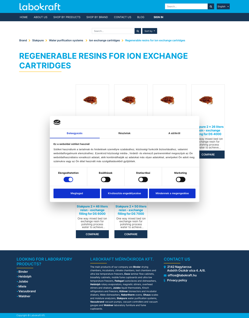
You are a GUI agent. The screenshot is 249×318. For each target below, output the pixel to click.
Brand (23, 40)
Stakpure (38, 40)
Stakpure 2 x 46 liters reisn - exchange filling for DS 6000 (92, 210)
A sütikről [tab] (174, 133)
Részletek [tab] (124, 133)
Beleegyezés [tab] (74, 133)
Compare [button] (208, 154)
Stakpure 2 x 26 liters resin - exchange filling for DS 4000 (208, 130)
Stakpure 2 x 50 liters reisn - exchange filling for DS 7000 (131, 210)
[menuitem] (23, 17)
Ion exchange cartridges (104, 40)
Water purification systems (66, 40)
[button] (149, 31)
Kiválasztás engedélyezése (124, 193)
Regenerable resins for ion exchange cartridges (155, 40)
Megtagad (77, 193)
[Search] (211, 6)
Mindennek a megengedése (172, 193)
